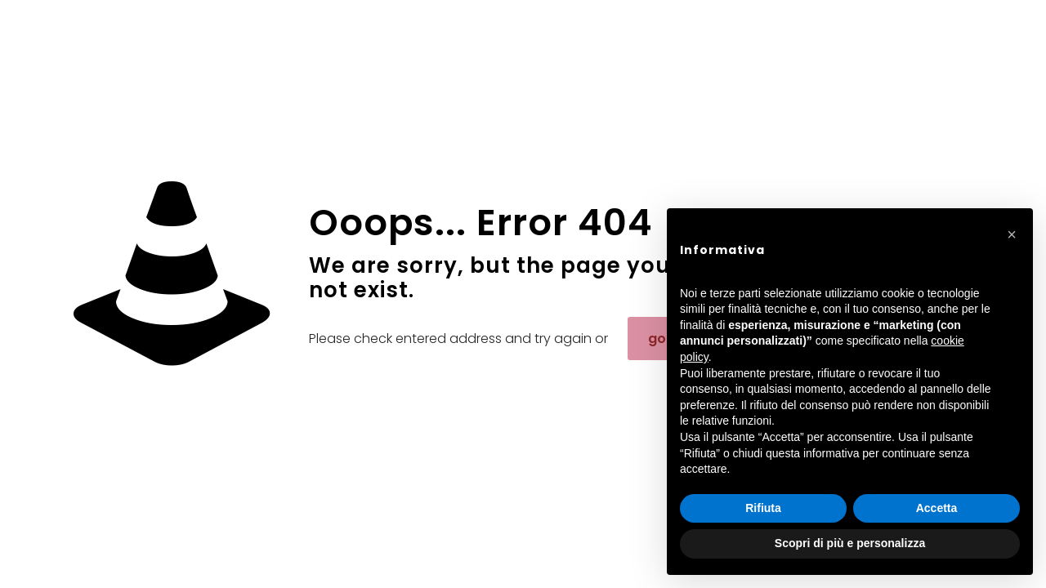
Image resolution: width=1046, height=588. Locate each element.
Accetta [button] (937, 507)
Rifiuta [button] (763, 507)
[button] (1012, 234)
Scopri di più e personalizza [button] (850, 543)
